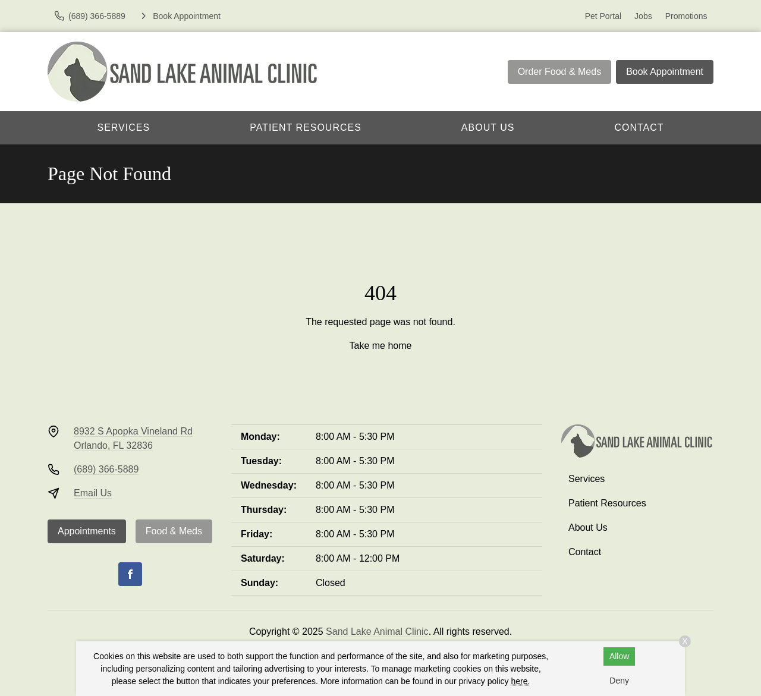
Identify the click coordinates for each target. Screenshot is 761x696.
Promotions (686, 16)
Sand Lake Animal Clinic (377, 631)
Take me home (381, 346)
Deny (619, 680)
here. (520, 681)
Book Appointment (664, 72)
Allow (619, 656)
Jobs (643, 16)
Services (124, 127)
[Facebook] (130, 574)
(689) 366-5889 (106, 469)
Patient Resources (305, 127)
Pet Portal (603, 16)
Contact (638, 127)
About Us (488, 127)
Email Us (93, 493)
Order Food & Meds (560, 72)
